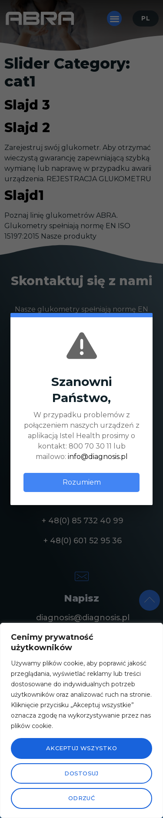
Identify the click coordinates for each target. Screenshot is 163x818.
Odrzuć (81, 798)
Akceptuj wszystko (81, 748)
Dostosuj (81, 773)
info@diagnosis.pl (98, 456)
